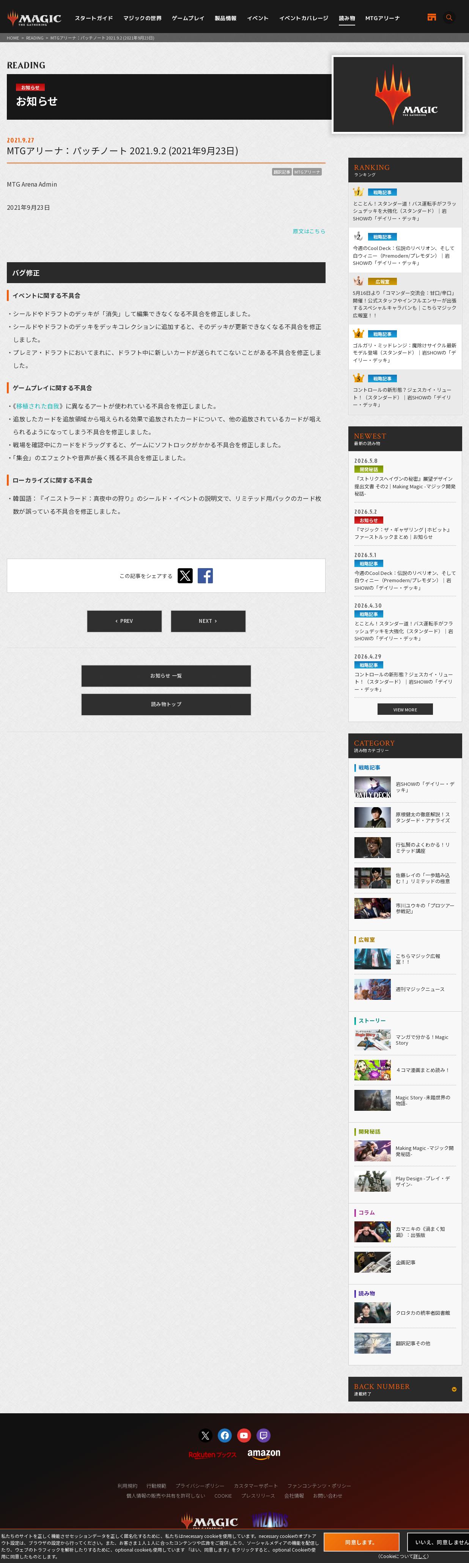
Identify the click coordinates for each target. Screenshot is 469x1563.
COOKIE (223, 1495)
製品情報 (226, 18)
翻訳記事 (282, 172)
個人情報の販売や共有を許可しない (165, 1495)
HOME (13, 38)
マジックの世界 (142, 18)
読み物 (347, 18)
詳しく (420, 1556)
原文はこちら (309, 231)
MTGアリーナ (382, 18)
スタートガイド (94, 18)
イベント (258, 18)
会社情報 (294, 1495)
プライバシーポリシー (200, 1485)
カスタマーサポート (256, 1485)
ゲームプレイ (188, 18)
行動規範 (156, 1485)
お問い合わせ (328, 1495)
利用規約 (127, 1485)
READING (35, 38)
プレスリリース (258, 1495)
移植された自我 (38, 405)
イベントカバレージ (304, 18)
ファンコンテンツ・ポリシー (319, 1485)
